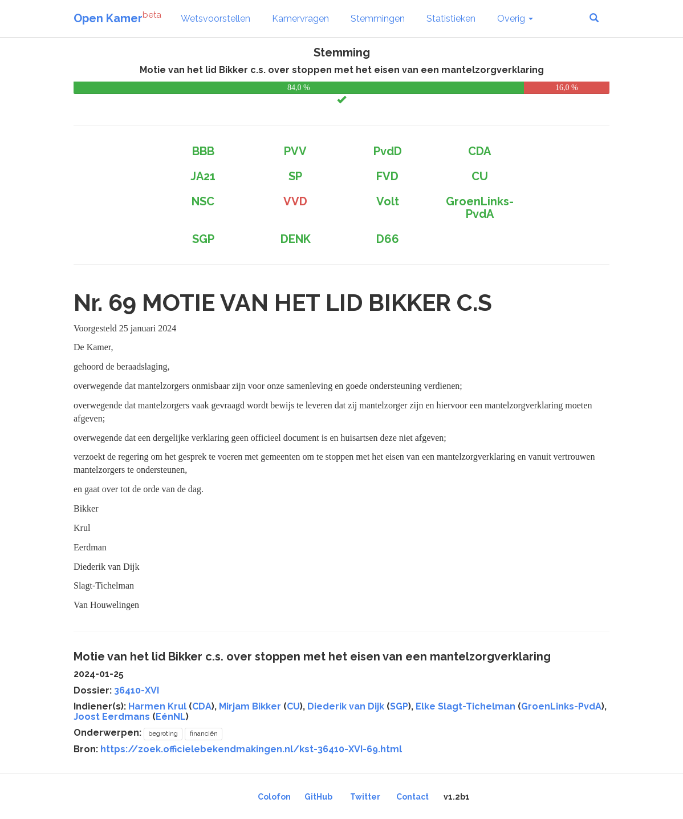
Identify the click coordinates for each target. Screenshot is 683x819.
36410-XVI (136, 690)
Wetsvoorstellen (215, 18)
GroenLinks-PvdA (561, 706)
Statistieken (450, 18)
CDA (202, 706)
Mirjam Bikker (250, 706)
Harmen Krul (157, 706)
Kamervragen (300, 18)
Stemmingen (378, 18)
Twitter (365, 796)
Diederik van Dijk (345, 706)
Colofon (274, 796)
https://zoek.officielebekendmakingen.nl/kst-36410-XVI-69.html (251, 749)
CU (293, 706)
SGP (399, 706)
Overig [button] (515, 18)
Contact (412, 796)
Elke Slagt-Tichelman (465, 706)
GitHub (318, 796)
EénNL (171, 716)
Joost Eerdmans (112, 716)
